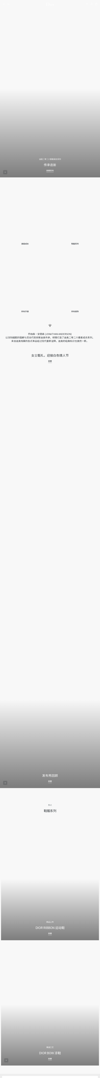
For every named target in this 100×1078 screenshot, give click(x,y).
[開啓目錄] (4, 4)
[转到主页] (50, 4)
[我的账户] (91, 4)
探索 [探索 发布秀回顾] (50, 781)
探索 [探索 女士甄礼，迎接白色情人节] (50, 361)
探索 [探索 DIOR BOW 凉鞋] (50, 1058)
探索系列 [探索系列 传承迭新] (50, 170)
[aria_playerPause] (5, 172)
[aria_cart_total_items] (96, 4)
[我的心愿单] (87, 4)
